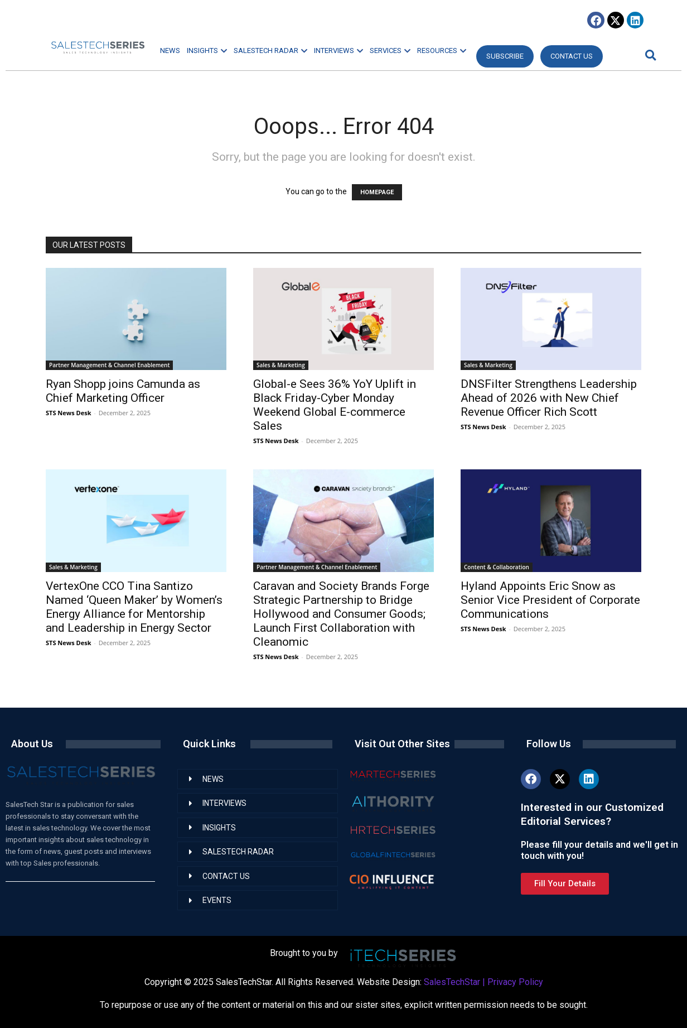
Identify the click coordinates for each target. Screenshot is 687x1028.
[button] (649, 55)
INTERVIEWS (338, 50)
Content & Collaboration (496, 567)
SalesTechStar (452, 982)
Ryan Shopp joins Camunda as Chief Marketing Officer (123, 391)
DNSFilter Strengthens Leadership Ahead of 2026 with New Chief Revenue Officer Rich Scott (549, 398)
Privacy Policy (515, 982)
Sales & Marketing (281, 365)
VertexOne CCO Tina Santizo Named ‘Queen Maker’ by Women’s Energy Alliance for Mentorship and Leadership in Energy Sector (134, 607)
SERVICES (390, 50)
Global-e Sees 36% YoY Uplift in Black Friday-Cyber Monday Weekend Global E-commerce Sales (334, 405)
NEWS (170, 50)
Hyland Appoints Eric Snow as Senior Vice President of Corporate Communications (550, 600)
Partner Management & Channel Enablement (109, 365)
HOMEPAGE (377, 192)
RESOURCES (441, 50)
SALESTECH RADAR (270, 50)
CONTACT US (571, 56)
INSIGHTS (207, 50)
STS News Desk (68, 413)
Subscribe (505, 56)
